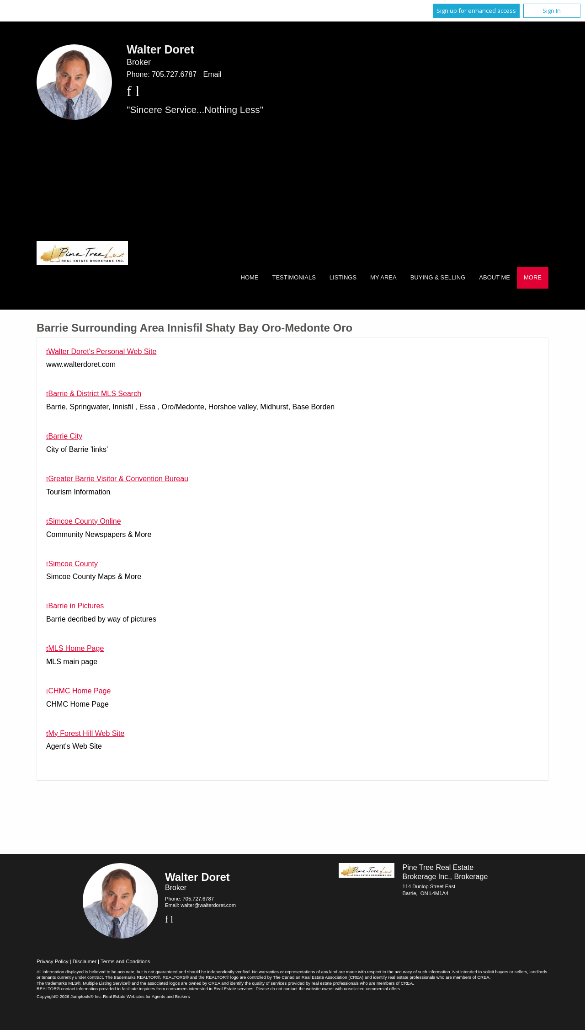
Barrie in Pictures (76, 606)
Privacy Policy (53, 961)
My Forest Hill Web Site (86, 733)
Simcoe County (73, 564)
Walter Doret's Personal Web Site (102, 351)
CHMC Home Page (79, 691)
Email (212, 74)
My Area (383, 277)
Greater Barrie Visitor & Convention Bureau (118, 479)
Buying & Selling (438, 277)
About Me (494, 277)
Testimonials (294, 277)
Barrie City (65, 436)
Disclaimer (84, 961)
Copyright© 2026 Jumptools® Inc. (69, 996)
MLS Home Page (76, 648)
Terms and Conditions (125, 961)
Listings (343, 277)
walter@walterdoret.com (208, 905)
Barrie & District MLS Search (94, 393)
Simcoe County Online (84, 521)
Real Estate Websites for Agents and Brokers (146, 996)
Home (250, 277)
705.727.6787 (174, 74)
